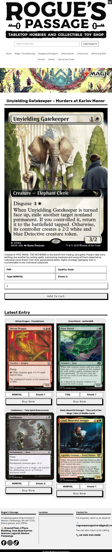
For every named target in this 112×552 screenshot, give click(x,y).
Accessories (82, 53)
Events (51, 59)
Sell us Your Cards (66, 59)
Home (9, 53)
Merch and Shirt (99, 53)
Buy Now (28, 402)
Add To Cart (56, 296)
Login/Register (90, 43)
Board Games (67, 53)
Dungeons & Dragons (48, 53)
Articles (41, 59)
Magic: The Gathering (25, 53)
